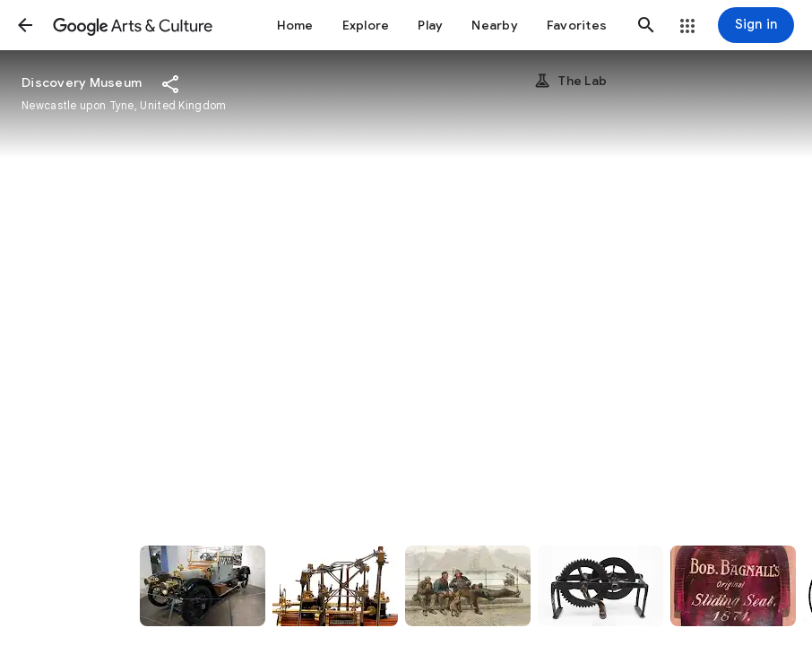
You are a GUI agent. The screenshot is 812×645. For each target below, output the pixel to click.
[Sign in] (756, 25)
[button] (25, 25)
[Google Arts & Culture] (132, 25)
